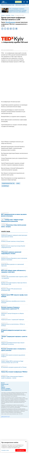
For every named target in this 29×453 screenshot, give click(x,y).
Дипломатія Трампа (20, 5)
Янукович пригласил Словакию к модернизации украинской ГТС (10, 308)
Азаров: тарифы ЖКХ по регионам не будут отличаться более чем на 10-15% (12, 361)
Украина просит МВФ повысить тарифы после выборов (14, 295)
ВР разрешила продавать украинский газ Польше (13, 367)
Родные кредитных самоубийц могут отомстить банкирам (13, 301)
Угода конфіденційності (6, 390)
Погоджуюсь (20, 450)
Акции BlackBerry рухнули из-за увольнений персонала (12, 265)
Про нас (3, 382)
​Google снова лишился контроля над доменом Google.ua (13, 355)
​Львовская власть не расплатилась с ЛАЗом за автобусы (13, 324)
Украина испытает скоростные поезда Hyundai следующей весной (13, 246)
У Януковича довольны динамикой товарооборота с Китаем (11, 252)
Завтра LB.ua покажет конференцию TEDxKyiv (14, 372)
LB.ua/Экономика (10, 22)
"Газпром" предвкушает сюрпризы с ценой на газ (14, 337)
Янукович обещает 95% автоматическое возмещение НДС (11, 289)
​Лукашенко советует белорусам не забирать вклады (12, 314)
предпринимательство (8, 183)
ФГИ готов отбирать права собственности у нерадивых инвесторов (13, 271)
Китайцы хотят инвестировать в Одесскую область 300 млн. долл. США (14, 283)
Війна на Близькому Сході (7, 5)
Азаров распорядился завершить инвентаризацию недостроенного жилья (14, 235)
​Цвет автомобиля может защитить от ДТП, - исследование (14, 277)
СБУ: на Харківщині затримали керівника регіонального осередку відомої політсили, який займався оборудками (17, 11)
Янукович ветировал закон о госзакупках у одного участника (13, 349)
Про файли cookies (5, 450)
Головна (3, 15)
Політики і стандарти (5, 388)
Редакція (3, 387)
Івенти (2, 385)
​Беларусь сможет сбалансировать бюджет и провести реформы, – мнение (12, 377)
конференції (5, 186)
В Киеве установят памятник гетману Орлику (12, 241)
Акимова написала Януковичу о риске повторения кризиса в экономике (14, 259)
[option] (14, 10)
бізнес (18, 183)
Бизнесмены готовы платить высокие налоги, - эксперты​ (13, 225)
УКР (24, 2)
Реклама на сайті (4, 384)
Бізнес (12, 15)
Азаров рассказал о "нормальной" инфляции (12, 319)
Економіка (8, 15)
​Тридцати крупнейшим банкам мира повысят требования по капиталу (12, 343)
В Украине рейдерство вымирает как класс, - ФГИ (14, 331)
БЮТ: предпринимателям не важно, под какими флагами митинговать (14, 215)
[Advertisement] (14, 94)
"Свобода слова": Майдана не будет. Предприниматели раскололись (12, 220)
